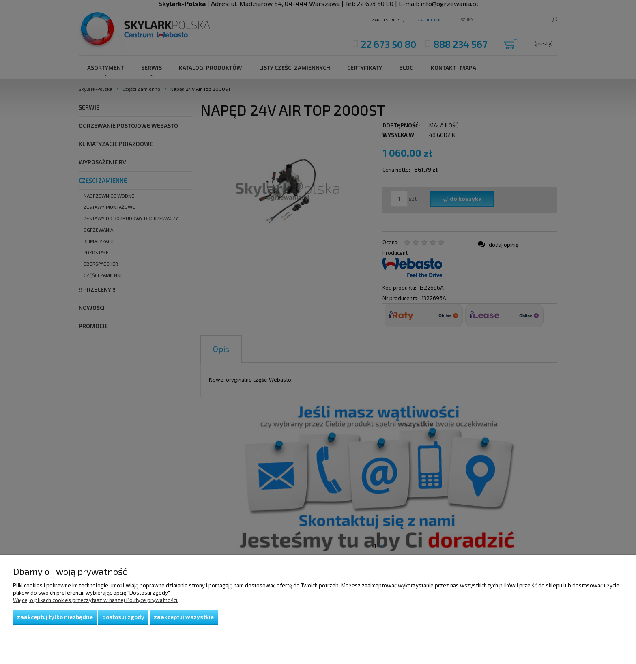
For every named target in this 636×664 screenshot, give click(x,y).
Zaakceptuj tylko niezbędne (55, 616)
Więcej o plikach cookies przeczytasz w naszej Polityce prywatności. (95, 600)
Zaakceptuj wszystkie (184, 616)
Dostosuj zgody (123, 616)
